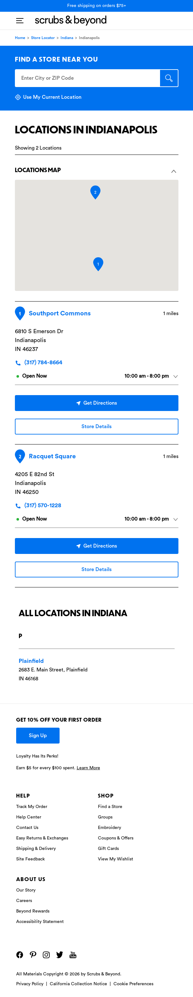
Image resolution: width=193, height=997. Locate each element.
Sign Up (38, 735)
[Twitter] (59, 954)
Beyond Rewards (32, 911)
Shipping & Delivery (36, 848)
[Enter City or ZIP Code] (87, 78)
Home (20, 38)
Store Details (96, 426)
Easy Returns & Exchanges (42, 838)
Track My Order (31, 807)
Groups (105, 817)
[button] (98, 264)
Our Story (25, 890)
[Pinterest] (32, 954)
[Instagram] (46, 954)
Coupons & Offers (115, 838)
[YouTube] (72, 954)
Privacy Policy (29, 984)
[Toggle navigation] (19, 18)
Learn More (88, 768)
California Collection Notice (78, 984)
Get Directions (96, 403)
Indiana (67, 38)
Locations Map (96, 169)
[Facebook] (19, 954)
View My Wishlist (115, 859)
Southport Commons (60, 313)
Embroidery (109, 827)
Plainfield (31, 661)
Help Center (28, 817)
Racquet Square (52, 456)
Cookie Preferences (133, 984)
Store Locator (43, 38)
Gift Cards (108, 848)
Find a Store (110, 807)
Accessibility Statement (40, 922)
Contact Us (27, 827)
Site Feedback (30, 859)
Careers (24, 901)
